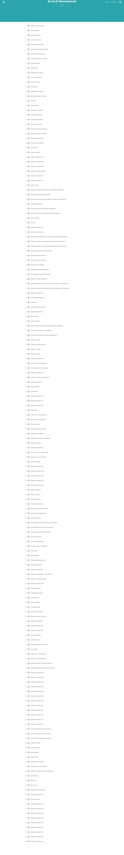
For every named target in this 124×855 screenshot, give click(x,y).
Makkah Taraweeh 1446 (37, 836)
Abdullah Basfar (35, 30)
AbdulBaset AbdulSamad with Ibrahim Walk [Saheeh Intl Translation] (49, 283)
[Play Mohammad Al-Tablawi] (62, 433)
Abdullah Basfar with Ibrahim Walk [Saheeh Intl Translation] (47, 325)
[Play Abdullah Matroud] (62, 588)
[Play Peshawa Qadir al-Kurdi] (62, 794)
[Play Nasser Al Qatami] (62, 494)
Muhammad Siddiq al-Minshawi (39, 49)
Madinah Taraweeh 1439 (37, 686)
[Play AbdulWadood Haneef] (62, 593)
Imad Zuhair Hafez (36, 443)
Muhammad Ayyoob (36, 124)
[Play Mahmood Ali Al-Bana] (62, 611)
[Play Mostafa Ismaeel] (62, 424)
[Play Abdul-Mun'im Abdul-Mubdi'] (62, 513)
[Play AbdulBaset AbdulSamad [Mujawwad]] (62, 251)
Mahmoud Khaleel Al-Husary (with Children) (43, 668)
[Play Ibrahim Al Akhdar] (62, 490)
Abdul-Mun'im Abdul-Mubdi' (38, 513)
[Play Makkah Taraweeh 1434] (62, 569)
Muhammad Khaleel (36, 564)
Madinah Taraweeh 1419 (37, 138)
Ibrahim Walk (34, 775)
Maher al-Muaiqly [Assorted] (38, 255)
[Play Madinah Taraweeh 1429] (62, 471)
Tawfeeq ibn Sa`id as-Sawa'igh (39, 129)
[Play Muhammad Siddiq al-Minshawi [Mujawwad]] (62, 208)
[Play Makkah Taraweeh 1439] (62, 710)
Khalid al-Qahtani (35, 63)
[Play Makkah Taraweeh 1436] (62, 625)
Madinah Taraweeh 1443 (37, 804)
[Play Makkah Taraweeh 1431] (62, 401)
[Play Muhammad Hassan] (62, 382)
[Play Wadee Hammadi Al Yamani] (62, 616)
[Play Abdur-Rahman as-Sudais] (62, 54)
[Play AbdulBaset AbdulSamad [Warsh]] (62, 269)
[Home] (3, 2)
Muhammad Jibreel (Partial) (38, 171)
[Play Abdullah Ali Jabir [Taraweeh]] (62, 133)
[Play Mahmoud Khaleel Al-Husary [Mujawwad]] (62, 771)
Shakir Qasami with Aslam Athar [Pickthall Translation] (45, 213)
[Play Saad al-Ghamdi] (62, 82)
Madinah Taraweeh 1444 (37, 808)
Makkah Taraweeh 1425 (37, 227)
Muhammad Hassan (36, 382)
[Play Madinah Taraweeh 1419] (62, 138)
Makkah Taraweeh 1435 (37, 621)
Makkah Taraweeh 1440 (37, 714)
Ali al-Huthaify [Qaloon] (37, 541)
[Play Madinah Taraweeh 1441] (62, 696)
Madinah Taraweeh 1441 (37, 696)
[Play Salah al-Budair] (62, 218)
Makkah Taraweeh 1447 (37, 841)
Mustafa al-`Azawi (35, 349)
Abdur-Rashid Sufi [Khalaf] (38, 307)
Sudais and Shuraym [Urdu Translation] (41, 330)
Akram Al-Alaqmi (35, 602)
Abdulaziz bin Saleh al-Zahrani (39, 766)
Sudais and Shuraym (36, 115)
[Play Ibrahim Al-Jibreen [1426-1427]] (62, 279)
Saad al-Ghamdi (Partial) (37, 166)
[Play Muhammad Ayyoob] (62, 124)
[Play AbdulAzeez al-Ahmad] (62, 119)
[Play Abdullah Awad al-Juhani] (62, 26)
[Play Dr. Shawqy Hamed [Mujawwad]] (62, 368)
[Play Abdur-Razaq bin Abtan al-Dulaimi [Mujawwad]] (62, 335)
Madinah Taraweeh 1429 (37, 471)
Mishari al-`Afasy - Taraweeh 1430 (39, 452)
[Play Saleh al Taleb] (62, 185)
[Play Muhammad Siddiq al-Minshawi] (62, 49)
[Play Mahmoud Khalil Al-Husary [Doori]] (62, 377)
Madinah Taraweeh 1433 (37, 485)
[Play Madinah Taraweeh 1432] (62, 480)
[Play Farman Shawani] (62, 799)
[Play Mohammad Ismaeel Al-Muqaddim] (62, 438)
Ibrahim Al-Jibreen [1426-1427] (39, 279)
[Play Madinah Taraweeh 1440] (62, 691)
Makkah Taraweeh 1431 (37, 400)
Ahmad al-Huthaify (36, 536)
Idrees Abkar (34, 550)
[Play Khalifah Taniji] (62, 757)
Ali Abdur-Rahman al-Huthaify (39, 58)
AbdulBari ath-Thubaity (37, 91)
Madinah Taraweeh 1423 (37, 232)
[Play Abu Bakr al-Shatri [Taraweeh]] (62, 546)
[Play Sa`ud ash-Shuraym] (62, 40)
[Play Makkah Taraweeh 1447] (62, 841)
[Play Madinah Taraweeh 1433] (62, 485)
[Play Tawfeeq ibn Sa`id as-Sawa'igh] (62, 129)
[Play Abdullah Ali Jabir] (62, 340)
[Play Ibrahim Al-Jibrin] (62, 152)
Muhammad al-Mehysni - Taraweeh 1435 (41, 574)
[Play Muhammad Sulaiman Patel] (62, 429)
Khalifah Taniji (34, 757)
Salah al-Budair (35, 218)
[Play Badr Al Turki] (62, 785)
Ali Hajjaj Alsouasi (35, 607)
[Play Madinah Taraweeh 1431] (62, 405)
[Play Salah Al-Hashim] (62, 386)
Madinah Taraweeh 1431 (37, 405)
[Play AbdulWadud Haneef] (62, 204)
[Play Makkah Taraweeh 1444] (62, 827)
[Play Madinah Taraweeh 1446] (62, 818)
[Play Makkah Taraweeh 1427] (62, 180)
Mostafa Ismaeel (35, 424)
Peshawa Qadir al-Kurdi (37, 794)
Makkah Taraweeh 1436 (37, 625)
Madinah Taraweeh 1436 (37, 677)
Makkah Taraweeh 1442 (37, 724)
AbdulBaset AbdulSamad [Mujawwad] (41, 250)
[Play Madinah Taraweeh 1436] (62, 677)
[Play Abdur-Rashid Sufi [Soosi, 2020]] (62, 644)
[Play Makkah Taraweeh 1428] (62, 293)
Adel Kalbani (34, 391)
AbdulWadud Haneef (36, 204)
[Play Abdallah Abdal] (62, 640)
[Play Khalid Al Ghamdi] (62, 499)
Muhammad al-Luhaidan (37, 265)
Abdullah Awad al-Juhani (37, 25)
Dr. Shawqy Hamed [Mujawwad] (39, 368)
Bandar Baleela (35, 555)
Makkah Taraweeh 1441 (37, 719)
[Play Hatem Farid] (62, 410)
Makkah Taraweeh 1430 (37, 396)
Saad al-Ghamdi (35, 82)
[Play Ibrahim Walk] (62, 775)
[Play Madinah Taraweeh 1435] (62, 583)
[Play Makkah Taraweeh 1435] (62, 621)
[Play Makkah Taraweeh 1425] (62, 227)
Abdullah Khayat (35, 354)
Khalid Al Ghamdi (35, 499)
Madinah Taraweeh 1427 (37, 175)
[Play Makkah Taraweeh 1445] (62, 832)
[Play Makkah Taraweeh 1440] (62, 715)
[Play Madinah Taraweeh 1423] (62, 232)
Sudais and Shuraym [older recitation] (41, 738)
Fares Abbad (34, 86)
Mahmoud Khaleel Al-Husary (38, 96)
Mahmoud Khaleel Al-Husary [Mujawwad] (42, 771)
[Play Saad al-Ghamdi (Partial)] (62, 166)
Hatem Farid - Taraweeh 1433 (38, 457)
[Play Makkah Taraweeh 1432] (62, 447)
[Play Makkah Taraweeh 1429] (62, 372)
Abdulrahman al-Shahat (37, 761)
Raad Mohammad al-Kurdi (38, 789)
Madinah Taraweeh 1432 (37, 480)
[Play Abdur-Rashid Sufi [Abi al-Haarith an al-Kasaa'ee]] (62, 522)
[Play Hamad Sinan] (62, 316)
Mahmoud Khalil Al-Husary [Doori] (40, 377)
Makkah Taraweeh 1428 (37, 293)
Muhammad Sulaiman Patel (38, 429)
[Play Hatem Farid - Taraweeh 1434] (62, 658)
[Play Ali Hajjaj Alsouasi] (62, 607)
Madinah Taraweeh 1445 (37, 813)
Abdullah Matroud (36, 588)
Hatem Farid (34, 410)
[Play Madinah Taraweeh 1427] (62, 176)
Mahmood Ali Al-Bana (37, 611)
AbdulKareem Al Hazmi (37, 504)
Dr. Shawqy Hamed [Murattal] (39, 363)
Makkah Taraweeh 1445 (37, 832)
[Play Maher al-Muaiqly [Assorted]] (62, 255)
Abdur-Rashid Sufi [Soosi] (38, 297)
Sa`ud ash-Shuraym (36, 40)
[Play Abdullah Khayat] (62, 354)
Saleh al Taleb (34, 185)
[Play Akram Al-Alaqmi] (62, 602)
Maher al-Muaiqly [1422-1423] (38, 260)
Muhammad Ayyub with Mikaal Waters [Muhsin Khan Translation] (48, 199)
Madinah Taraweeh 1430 (37, 475)
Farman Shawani (35, 799)
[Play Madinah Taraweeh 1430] (62, 475)
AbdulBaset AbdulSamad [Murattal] (40, 194)
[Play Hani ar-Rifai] (62, 147)
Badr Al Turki (34, 785)
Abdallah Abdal (35, 639)
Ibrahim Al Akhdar (36, 490)
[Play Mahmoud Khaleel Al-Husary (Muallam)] (62, 663)
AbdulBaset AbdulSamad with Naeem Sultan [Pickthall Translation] (49, 236)
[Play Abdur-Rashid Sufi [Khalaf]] (62, 307)
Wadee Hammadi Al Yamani (38, 616)
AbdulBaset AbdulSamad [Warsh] (40, 269)
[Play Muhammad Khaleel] (62, 565)
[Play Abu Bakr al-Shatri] (62, 35)
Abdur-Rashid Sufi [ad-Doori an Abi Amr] (42, 527)
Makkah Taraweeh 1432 (37, 447)
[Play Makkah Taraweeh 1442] (62, 724)
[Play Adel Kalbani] (62, 391)
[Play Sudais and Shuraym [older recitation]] (62, 738)
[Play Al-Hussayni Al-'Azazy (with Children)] (62, 274)
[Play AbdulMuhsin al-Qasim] (62, 72)
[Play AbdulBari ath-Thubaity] (62, 91)
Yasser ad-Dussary (35, 461)
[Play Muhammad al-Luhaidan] (62, 265)
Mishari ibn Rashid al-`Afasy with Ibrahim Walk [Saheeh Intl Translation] (50, 288)
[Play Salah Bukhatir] (62, 105)
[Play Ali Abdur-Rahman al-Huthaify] (62, 58)
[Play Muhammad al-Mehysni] (62, 143)
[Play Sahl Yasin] (62, 101)
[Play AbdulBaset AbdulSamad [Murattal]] (62, 194)
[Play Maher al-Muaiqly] (62, 321)
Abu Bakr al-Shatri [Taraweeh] (39, 546)
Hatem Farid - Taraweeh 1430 (38, 654)
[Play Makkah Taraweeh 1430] (62, 396)
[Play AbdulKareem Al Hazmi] (62, 504)
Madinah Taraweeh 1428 (37, 358)
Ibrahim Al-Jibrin (35, 152)
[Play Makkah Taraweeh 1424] (62, 311)
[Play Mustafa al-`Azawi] (62, 349)
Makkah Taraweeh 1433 (37, 466)
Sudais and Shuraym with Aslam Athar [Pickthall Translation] (47, 190)
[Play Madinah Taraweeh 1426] (62, 161)
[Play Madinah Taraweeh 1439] (62, 686)
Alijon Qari (33, 780)
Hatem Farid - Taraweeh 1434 (38, 658)
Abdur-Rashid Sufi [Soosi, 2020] (39, 644)
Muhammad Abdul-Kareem (38, 344)
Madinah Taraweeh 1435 (37, 583)
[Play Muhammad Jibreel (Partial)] (62, 171)
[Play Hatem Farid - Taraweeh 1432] (62, 415)
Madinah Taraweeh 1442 (37, 700)
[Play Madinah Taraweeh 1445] (62, 813)
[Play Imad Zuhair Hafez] (62, 443)
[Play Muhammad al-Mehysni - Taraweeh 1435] (62, 574)
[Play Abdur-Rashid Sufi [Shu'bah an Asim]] (62, 532)
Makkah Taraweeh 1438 (37, 705)
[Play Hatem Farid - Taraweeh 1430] (62, 654)
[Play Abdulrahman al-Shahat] (62, 761)
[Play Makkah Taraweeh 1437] (62, 630)
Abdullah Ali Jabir (35, 340)
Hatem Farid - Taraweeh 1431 (38, 419)
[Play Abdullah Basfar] (62, 30)
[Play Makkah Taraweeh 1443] (62, 822)
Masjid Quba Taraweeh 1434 (38, 560)
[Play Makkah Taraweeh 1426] (62, 157)
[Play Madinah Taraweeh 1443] (62, 804)
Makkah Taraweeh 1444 (37, 827)
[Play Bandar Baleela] (62, 555)
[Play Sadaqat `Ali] (62, 302)
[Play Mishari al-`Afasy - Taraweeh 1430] (62, 452)
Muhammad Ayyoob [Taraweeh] (39, 508)
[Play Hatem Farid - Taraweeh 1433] (62, 457)
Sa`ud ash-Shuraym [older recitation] (41, 733)
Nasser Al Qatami (35, 494)
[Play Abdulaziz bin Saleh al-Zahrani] (62, 766)
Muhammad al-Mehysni (37, 143)
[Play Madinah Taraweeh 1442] (62, 700)
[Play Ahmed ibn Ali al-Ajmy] (62, 110)
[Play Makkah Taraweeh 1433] (62, 466)
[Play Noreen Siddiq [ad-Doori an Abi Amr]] (62, 729)
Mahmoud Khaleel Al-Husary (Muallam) (41, 663)
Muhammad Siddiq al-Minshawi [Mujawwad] (43, 208)
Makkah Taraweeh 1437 (37, 630)
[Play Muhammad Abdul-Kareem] (62, 344)
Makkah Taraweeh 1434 (37, 569)
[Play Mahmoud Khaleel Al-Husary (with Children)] (62, 668)
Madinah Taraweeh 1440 (37, 691)
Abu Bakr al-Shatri (35, 35)
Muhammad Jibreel (36, 77)
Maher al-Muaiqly (35, 321)
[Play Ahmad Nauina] (62, 597)
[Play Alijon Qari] (62, 780)
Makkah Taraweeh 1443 (37, 822)
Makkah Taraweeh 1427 (37, 180)
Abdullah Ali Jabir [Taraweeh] (39, 133)
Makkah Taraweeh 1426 (37, 157)
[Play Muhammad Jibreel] (62, 77)
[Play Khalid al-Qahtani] (62, 63)
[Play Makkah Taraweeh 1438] (62, 705)
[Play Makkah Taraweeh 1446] (62, 836)
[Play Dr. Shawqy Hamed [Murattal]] (62, 363)
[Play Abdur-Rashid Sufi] (62, 518)
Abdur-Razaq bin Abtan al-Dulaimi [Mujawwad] (44, 335)
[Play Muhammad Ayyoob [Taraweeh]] (62, 508)
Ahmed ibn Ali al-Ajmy (37, 110)
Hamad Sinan (34, 316)
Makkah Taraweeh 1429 (37, 372)
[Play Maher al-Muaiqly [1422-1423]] (62, 260)
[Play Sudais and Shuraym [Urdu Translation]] (62, 330)
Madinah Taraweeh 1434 (37, 672)
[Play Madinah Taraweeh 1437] (62, 682)
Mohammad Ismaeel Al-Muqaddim (40, 438)
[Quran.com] (120, 2)
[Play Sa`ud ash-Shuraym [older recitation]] (62, 733)
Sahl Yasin (33, 100)
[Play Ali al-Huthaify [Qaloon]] (62, 541)
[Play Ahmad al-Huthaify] (62, 536)
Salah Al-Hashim (35, 386)
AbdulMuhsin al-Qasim (37, 72)
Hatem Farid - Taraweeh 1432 (38, 415)
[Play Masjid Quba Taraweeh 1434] (62, 560)
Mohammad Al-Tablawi (37, 433)
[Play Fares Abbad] (62, 86)
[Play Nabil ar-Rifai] (62, 68)
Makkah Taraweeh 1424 (37, 311)
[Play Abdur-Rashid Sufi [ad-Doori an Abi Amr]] (62, 527)
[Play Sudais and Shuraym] (62, 115)
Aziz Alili (33, 222)
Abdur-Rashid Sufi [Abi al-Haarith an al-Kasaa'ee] (44, 522)
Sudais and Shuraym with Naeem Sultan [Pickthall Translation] (48, 241)
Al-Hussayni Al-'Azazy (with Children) (40, 274)
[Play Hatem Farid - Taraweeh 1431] (62, 419)
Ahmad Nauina (35, 597)
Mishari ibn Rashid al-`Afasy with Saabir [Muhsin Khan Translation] (48, 246)
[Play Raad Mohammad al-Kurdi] (62, 790)
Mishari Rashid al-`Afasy (37, 44)
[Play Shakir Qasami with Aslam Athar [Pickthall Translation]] (62, 213)
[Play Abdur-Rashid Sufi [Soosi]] (62, 297)
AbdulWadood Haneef (37, 593)
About (107, 2)
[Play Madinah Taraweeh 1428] (62, 358)
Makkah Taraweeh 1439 (37, 710)
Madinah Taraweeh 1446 (37, 818)
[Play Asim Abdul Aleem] (62, 635)
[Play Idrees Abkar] (62, 550)
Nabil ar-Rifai (34, 68)
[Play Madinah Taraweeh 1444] (62, 808)
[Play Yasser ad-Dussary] (62, 461)
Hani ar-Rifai (34, 147)
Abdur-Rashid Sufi (36, 518)
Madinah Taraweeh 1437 (37, 682)
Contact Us (114, 2)
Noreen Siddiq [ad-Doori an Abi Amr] (41, 729)
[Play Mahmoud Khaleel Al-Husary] (62, 96)
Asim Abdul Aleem (36, 635)
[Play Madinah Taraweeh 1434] (62, 672)
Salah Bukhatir (35, 105)
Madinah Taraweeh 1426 (37, 161)
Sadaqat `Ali (34, 302)
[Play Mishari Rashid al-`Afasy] (62, 44)
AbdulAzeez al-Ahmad (37, 119)
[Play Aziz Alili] (62, 222)
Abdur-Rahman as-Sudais (38, 54)
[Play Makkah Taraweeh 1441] (62, 719)
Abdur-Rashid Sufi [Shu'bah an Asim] (41, 532)
